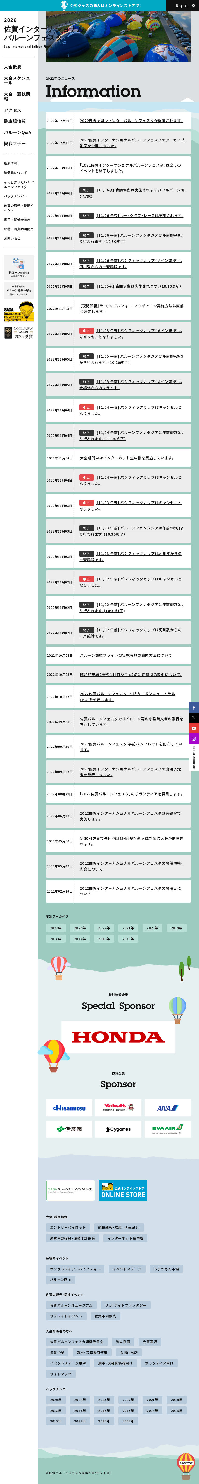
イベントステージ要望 (68, 1363)
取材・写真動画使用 (18, 229)
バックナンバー (15, 196)
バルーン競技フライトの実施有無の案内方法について (126, 655)
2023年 (80, 927)
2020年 (152, 927)
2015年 (128, 938)
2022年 (104, 927)
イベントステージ (127, 1268)
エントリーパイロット (68, 1227)
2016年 (104, 938)
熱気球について (15, 173)
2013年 (176, 1410)
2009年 (128, 1421)
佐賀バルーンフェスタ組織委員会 (77, 1341)
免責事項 (150, 1341)
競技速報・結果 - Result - (119, 1227)
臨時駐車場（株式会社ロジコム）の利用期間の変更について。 (131, 674)
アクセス (13, 110)
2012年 (56, 1421)
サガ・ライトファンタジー (125, 1305)
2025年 (56, 1399)
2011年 (80, 1421)
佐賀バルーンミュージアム (71, 1305)
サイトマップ (61, 1373)
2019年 (176, 927)
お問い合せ (12, 238)
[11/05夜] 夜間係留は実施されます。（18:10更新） (130, 286)
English (182, 6)
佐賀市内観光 (105, 1316)
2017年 (80, 938)
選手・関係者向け (17, 219)
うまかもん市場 (166, 1268)
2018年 (56, 938)
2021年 (128, 927)
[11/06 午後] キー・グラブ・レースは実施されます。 (131, 215)
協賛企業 (57, 1352)
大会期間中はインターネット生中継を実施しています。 (127, 457)
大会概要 (13, 67)
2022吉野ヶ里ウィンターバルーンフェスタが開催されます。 (131, 120)
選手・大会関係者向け (115, 1363)
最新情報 (10, 163)
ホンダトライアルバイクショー (75, 1268)
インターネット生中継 (125, 1238)
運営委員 (123, 1341)
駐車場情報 (15, 121)
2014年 (152, 1410)
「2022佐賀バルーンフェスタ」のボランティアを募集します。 (131, 793)
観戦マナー (15, 143)
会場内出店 (129, 1352)
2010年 (104, 1421)
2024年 (56, 927)
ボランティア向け (159, 1363)
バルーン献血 (60, 1279)
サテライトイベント (66, 1316)
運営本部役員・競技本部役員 (72, 1238)
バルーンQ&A (17, 132)
